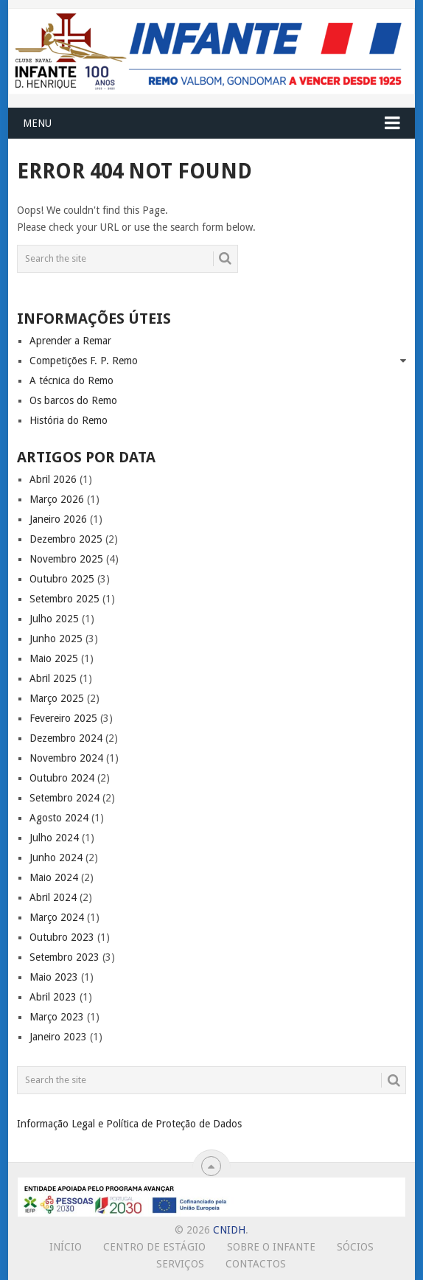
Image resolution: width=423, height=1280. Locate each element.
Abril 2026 (53, 479)
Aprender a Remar (70, 341)
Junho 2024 (56, 857)
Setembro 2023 (64, 957)
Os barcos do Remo (73, 400)
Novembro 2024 (66, 758)
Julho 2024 (54, 838)
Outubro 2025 (61, 579)
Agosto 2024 (58, 818)
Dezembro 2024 (65, 738)
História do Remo (68, 420)
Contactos (256, 1264)
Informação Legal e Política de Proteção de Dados (129, 1124)
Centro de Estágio (154, 1247)
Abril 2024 (53, 897)
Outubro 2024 (61, 778)
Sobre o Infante (271, 1247)
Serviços (180, 1264)
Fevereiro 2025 (63, 718)
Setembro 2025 (64, 599)
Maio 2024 (53, 877)
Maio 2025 (53, 658)
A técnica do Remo (71, 380)
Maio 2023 (53, 977)
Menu (37, 123)
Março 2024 (56, 917)
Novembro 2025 (66, 559)
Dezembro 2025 (65, 539)
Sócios (355, 1247)
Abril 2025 (53, 678)
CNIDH (229, 1230)
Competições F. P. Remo (83, 360)
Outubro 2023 (61, 937)
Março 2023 (56, 1017)
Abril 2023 (53, 997)
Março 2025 (56, 698)
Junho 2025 (56, 638)
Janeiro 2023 (58, 1037)
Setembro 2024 (64, 798)
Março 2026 (56, 499)
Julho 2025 (54, 619)
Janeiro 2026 (58, 519)
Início (65, 1247)
